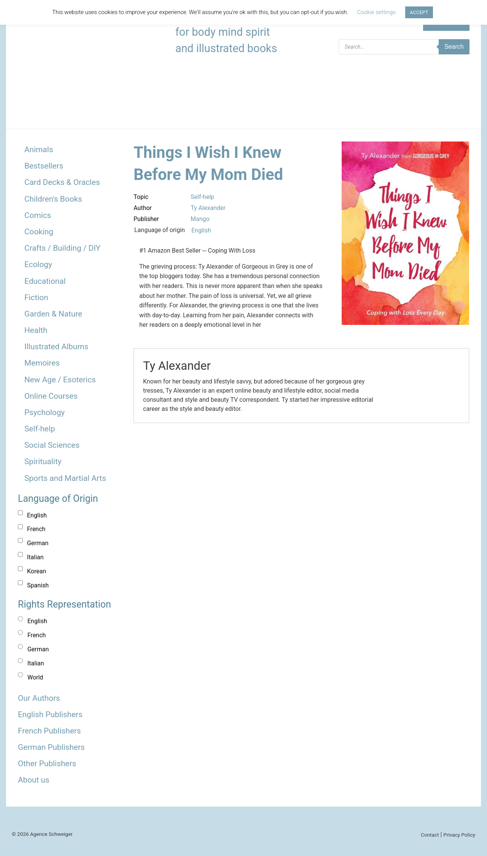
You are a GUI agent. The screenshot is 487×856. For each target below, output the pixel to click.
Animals (38, 149)
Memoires (42, 363)
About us (33, 779)
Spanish (38, 585)
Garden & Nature (53, 313)
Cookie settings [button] (376, 12)
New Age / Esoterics (60, 379)
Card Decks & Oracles (62, 182)
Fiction (36, 297)
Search (454, 46)
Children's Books (53, 199)
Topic (141, 196)
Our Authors (39, 698)
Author (143, 208)
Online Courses (51, 396)
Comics (37, 215)
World (35, 677)
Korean (36, 571)
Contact (430, 835)
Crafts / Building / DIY (62, 248)
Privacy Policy (459, 835)
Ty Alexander (208, 208)
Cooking (38, 231)
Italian (35, 557)
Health (36, 330)
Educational (45, 281)
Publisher (146, 219)
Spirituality (43, 461)
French (36, 529)
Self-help (39, 428)
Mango (200, 219)
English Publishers (50, 714)
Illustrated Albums (56, 346)
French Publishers (49, 730)
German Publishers (51, 747)
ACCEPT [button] (419, 12)
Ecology (38, 264)
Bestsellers (43, 165)
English (37, 515)
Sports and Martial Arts (65, 478)
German (37, 543)
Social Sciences (52, 445)
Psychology (44, 412)
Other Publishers (47, 763)
